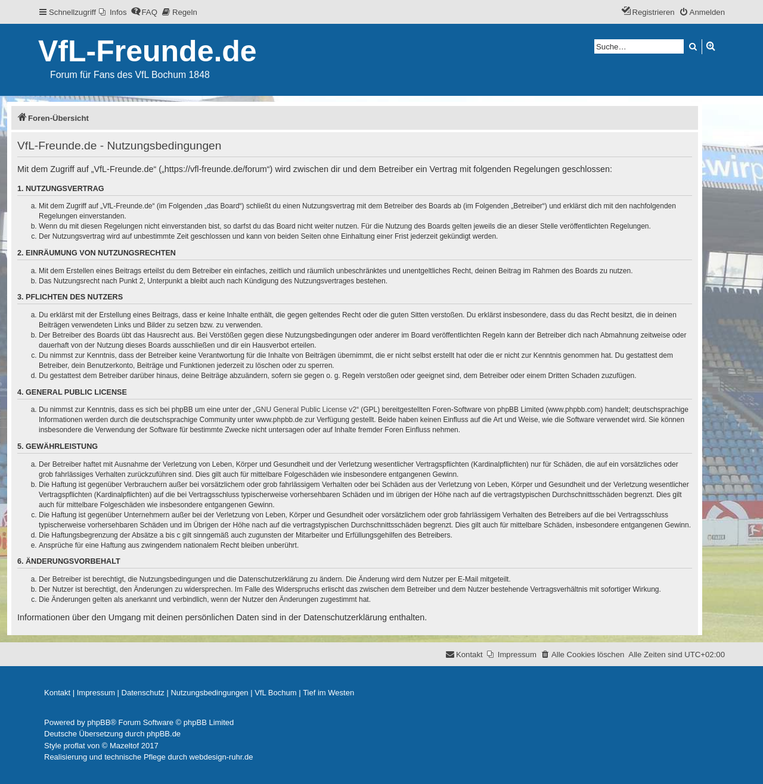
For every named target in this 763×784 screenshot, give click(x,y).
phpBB (98, 722)
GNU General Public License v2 (306, 409)
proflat (74, 745)
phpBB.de (164, 733)
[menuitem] (113, 12)
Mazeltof (124, 745)
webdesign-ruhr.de (221, 756)
